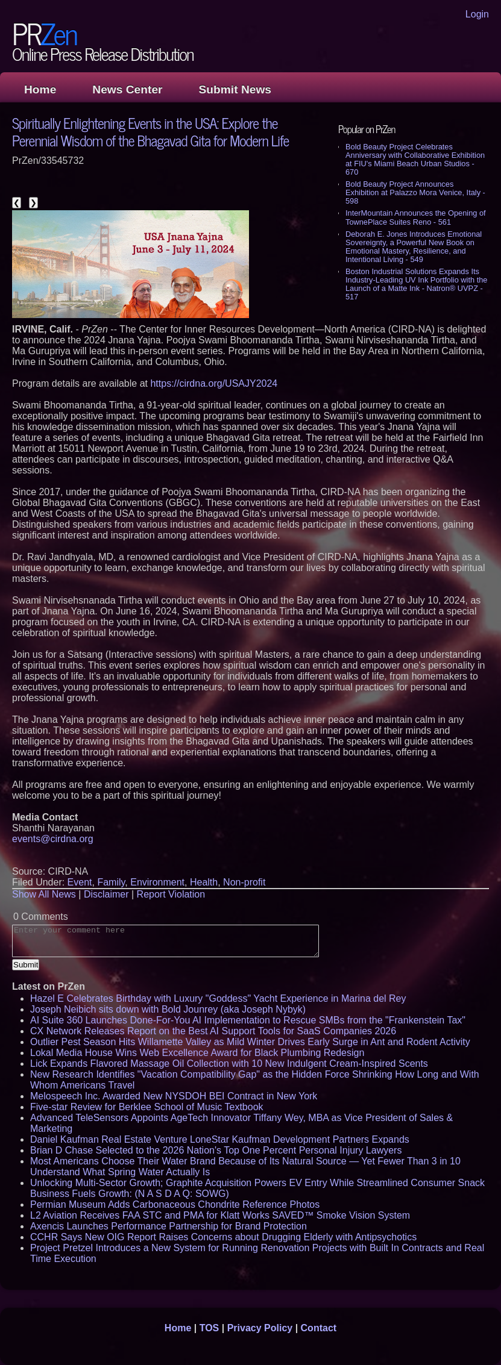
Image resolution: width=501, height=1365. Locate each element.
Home (40, 89)
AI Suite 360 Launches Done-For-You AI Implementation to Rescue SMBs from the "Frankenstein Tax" (247, 1020)
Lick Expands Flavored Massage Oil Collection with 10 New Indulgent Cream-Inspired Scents (229, 1063)
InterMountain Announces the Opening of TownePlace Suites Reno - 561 (415, 217)
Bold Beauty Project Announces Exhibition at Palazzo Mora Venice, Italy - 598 (415, 192)
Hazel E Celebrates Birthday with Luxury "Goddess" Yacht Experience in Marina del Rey (218, 998)
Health (204, 882)
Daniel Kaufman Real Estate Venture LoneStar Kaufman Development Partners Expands (219, 1139)
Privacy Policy (260, 1328)
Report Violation (171, 894)
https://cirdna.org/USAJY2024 (213, 383)
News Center (127, 89)
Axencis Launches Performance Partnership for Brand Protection (168, 1226)
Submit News (235, 89)
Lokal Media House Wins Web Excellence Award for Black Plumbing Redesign (197, 1053)
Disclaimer (106, 894)
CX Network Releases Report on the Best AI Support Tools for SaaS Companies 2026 (213, 1031)
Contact (319, 1328)
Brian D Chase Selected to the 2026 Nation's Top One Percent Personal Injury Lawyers (216, 1150)
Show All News (44, 894)
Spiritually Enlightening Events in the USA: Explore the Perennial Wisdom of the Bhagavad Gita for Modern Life (150, 131)
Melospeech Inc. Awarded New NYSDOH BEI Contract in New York (173, 1096)
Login (477, 14)
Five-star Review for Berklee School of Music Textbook (146, 1107)
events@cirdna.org (52, 839)
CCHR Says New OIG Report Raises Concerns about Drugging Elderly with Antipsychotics (223, 1237)
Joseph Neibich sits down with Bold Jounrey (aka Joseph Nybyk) (168, 1009)
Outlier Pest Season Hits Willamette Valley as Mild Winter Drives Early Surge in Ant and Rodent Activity (250, 1042)
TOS (209, 1328)
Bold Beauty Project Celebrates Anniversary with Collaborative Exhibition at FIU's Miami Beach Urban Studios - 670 (415, 159)
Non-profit (244, 882)
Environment (157, 882)
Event (80, 882)
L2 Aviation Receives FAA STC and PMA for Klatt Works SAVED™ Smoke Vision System (220, 1215)
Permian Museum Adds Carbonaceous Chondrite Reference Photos (175, 1204)
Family (111, 882)
